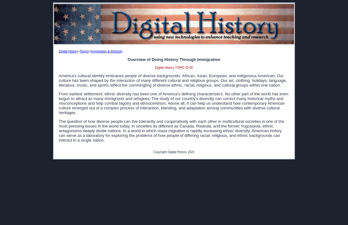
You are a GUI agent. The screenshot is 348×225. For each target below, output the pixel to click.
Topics (84, 51)
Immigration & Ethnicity (106, 51)
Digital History (68, 51)
